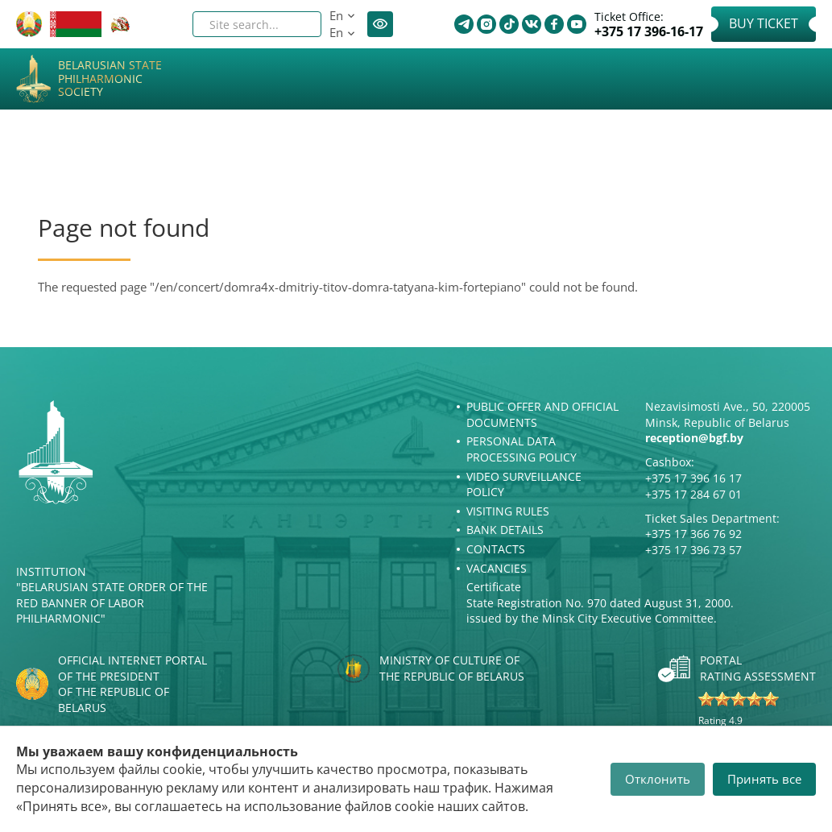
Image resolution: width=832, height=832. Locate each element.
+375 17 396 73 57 (693, 549)
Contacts (495, 549)
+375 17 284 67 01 (693, 494)
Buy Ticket (763, 23)
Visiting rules (507, 511)
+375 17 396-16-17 (648, 31)
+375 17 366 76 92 (693, 533)
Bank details (505, 529)
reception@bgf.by (694, 437)
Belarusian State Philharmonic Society (110, 79)
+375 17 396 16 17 (693, 478)
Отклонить (657, 779)
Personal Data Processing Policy (521, 449)
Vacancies (496, 568)
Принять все (764, 779)
